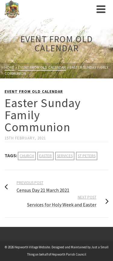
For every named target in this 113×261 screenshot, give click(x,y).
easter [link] (45, 155)
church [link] (27, 155)
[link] (49, 9)
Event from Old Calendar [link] (34, 91)
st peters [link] (87, 155)
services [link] (65, 155)
